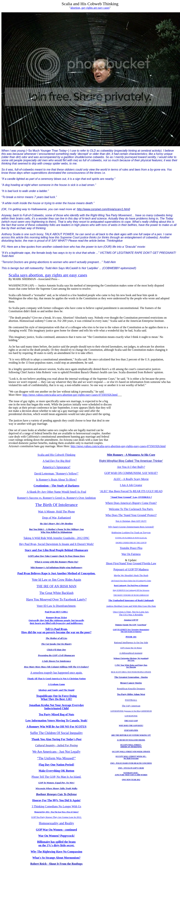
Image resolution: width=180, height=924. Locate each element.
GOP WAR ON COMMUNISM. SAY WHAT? (131, 473)
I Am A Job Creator (131, 485)
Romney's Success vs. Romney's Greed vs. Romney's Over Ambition (56, 497)
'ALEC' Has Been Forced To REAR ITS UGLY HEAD (131, 491)
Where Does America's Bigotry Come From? (131, 503)
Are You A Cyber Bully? (131, 466)
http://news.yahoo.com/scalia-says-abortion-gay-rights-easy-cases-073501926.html (70, 394)
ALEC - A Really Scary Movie (131, 479)
